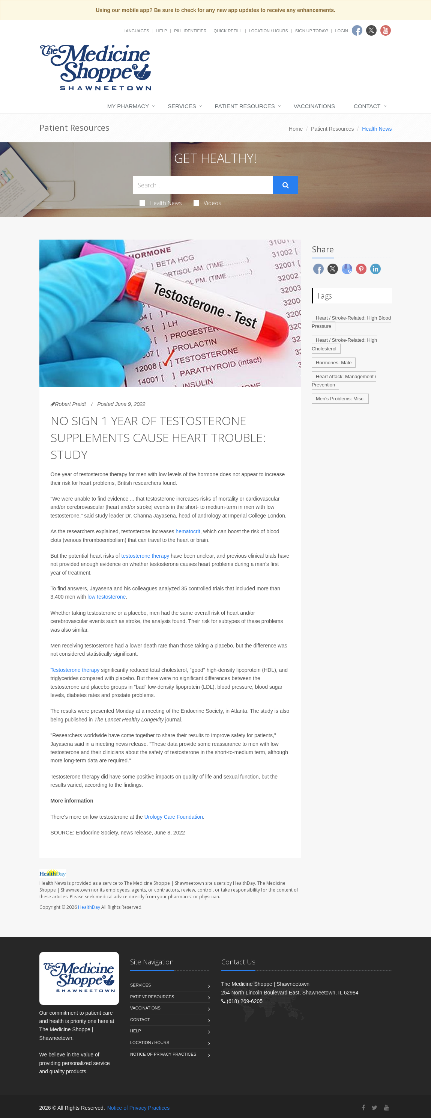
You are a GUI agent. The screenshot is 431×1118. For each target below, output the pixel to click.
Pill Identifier (190, 31)
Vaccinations (314, 106)
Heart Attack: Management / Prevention (344, 381)
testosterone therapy (146, 556)
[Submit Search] (285, 185)
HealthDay (89, 907)
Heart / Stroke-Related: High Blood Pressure (351, 322)
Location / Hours (268, 31)
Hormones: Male (333, 362)
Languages (136, 31)
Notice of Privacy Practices (163, 1054)
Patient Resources (245, 106)
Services (182, 106)
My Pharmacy (128, 106)
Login (341, 31)
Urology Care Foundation (173, 817)
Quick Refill (227, 31)
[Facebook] (363, 1107)
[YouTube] (386, 1107)
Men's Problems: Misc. (340, 398)
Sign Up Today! (311, 31)
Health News (161, 203)
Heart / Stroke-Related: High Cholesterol (344, 344)
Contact (367, 106)
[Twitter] (374, 1107)
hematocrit (188, 531)
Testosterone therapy (75, 670)
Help (161, 31)
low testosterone (106, 597)
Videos (207, 203)
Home (296, 129)
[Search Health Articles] (203, 185)
